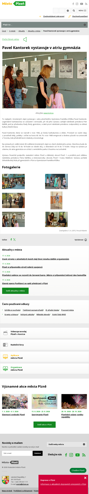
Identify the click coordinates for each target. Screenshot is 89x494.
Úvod (4, 31)
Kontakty (61, 10)
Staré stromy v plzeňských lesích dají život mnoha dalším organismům (35, 259)
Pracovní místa (67, 310)
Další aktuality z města (15, 291)
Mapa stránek (7, 491)
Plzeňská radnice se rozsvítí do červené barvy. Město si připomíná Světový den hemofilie (44, 275)
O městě (12, 31)
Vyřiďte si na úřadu (12, 310)
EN (67, 10)
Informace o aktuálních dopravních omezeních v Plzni (63, 484)
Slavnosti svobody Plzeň (13, 414)
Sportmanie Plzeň (40, 414)
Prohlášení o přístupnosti (23, 491)
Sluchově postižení (80, 16)
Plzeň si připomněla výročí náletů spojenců (22, 267)
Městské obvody (43, 314)
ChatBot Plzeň (78, 470)
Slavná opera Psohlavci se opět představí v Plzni (25, 283)
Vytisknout (79, 240)
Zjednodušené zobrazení (53, 16)
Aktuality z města (34, 31)
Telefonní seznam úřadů (33, 310)
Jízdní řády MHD (59, 314)
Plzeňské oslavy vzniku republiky (72, 415)
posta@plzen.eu (22, 484)
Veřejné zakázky (27, 314)
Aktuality (21, 31)
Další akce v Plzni (44, 424)
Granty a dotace (11, 314)
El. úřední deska (52, 310)
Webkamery (55, 10)
